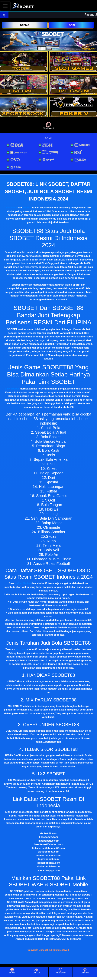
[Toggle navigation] (5, 6)
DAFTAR (24, 25)
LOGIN (71, 25)
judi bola (21, 649)
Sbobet (27, 207)
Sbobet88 (11, 207)
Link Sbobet (12, 388)
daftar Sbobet (23, 583)
